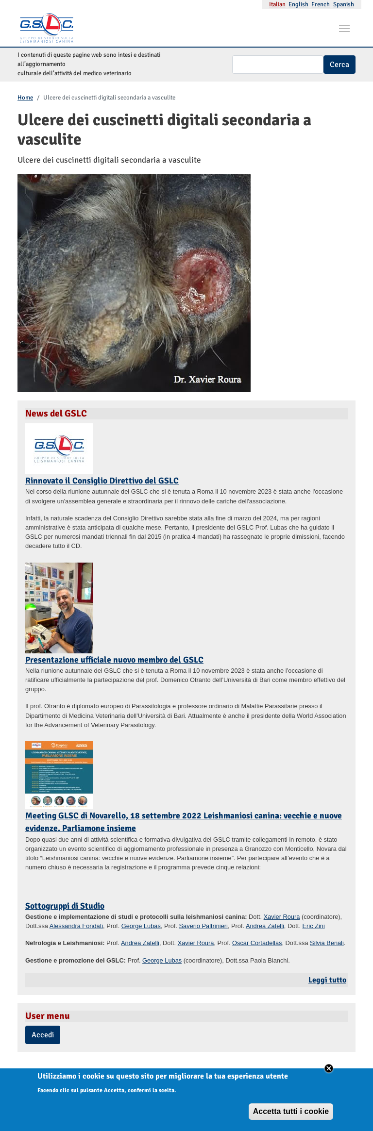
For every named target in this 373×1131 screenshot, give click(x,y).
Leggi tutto (327, 980)
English (298, 4)
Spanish (343, 4)
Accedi (43, 1035)
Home (25, 97)
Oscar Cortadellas (257, 943)
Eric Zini (314, 926)
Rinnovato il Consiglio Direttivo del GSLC (102, 480)
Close (329, 1073)
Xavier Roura (282, 916)
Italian (277, 4)
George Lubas (141, 926)
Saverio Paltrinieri (203, 926)
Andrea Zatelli (265, 926)
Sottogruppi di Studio (64, 905)
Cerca (339, 64)
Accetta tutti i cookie (291, 1116)
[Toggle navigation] (344, 27)
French (320, 4)
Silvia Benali (327, 943)
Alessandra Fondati (76, 926)
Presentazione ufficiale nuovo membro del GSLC (114, 659)
